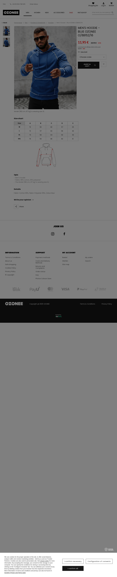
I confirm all (73, 568)
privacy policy (44, 561)
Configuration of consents (99, 561)
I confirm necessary (73, 561)
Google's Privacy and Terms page (15, 573)
